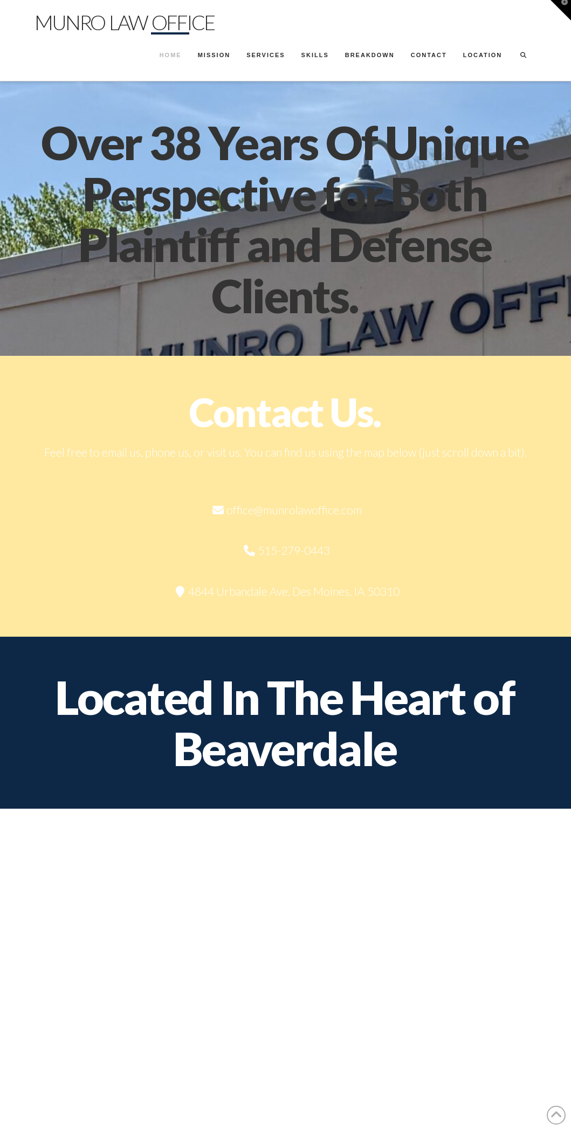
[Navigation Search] (523, 56)
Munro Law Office (124, 22)
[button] (561, 10)
